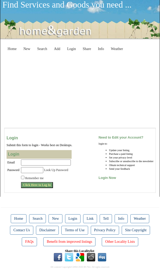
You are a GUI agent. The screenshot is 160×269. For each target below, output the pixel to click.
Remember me (34, 178)
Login (71, 49)
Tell (106, 219)
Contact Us (21, 230)
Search (42, 49)
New (26, 49)
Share (87, 49)
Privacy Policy (105, 230)
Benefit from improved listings (69, 242)
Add (57, 49)
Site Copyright (136, 230)
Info (101, 49)
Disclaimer (47, 230)
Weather (117, 49)
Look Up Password (56, 170)
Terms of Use (74, 230)
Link (90, 219)
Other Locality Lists (120, 242)
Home (12, 49)
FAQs (29, 242)
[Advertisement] (84, 90)
